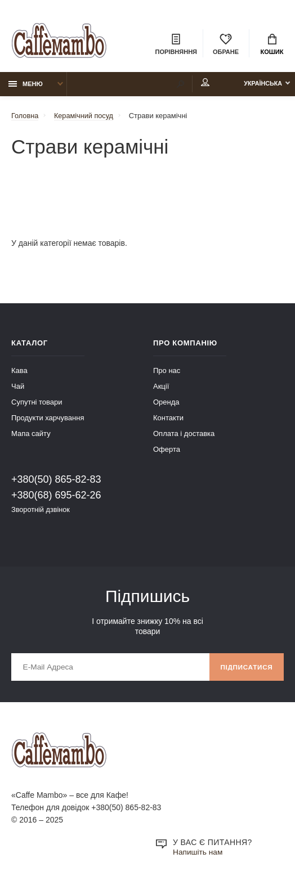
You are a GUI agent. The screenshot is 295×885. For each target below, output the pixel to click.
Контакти (168, 419)
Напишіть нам (198, 854)
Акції (161, 387)
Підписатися (245, 669)
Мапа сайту (31, 434)
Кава (19, 371)
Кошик (272, 45)
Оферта (166, 450)
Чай (17, 387)
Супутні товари (36, 403)
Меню (25, 85)
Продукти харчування (47, 419)
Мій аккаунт (198, 84)
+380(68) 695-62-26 (56, 496)
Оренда (166, 403)
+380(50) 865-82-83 (56, 480)
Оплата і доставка (183, 434)
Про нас (166, 371)
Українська (259, 85)
